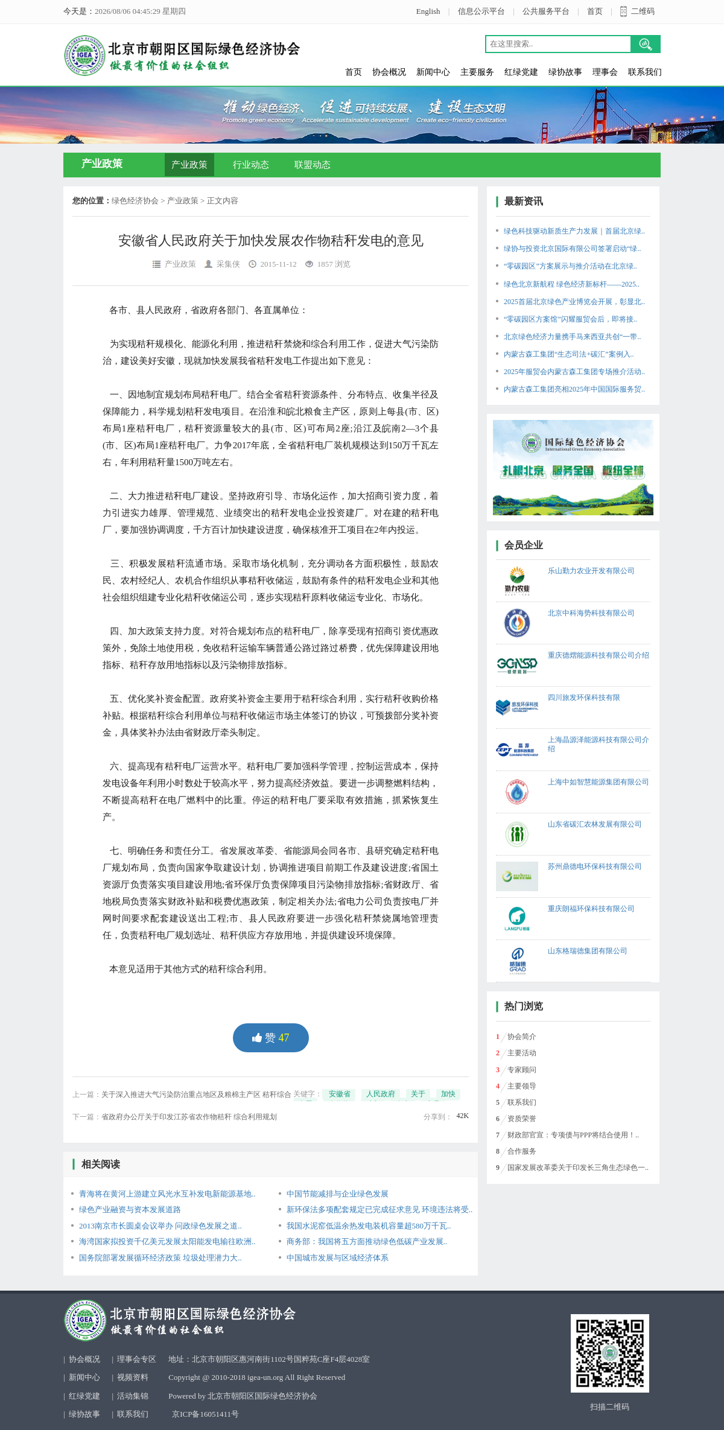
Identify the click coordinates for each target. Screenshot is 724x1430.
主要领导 (521, 1086)
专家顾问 (521, 1070)
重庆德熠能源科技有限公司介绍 (598, 655)
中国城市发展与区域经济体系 (338, 1257)
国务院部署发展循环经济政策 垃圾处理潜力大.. (160, 1257)
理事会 (605, 72)
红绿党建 (521, 72)
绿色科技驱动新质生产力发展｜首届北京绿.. (574, 231)
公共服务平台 (546, 11)
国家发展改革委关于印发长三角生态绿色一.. (578, 1167)
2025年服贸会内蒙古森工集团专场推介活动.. (574, 371)
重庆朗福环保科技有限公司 (591, 908)
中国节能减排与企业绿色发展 (338, 1193)
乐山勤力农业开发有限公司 (591, 571)
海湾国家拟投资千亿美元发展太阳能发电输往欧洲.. (167, 1241)
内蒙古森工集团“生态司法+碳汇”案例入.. (569, 354)
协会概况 (389, 72)
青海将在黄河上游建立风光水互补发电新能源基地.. (167, 1193)
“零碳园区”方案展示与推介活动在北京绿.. (570, 266)
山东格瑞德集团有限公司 (587, 951)
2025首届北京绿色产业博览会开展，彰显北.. (574, 301)
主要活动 (521, 1053)
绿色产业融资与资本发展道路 (130, 1209)
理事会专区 (136, 1359)
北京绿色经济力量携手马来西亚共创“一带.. (572, 336)
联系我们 (645, 72)
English (428, 11)
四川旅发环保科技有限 (584, 697)
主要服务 (477, 72)
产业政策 (189, 165)
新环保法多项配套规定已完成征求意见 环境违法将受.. (380, 1209)
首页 (595, 11)
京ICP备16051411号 (205, 1414)
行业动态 (251, 165)
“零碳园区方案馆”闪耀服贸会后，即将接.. (570, 319)
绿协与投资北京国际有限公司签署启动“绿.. (572, 248)
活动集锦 (132, 1395)
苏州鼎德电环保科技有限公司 (595, 866)
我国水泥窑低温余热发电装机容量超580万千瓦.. (369, 1225)
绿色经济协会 (135, 200)
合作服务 (521, 1151)
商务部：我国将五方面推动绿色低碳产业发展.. (367, 1241)
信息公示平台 (481, 11)
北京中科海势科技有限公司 (591, 613)
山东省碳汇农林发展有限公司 (595, 824)
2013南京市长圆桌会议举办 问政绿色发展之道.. (160, 1225)
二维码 (643, 11)
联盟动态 (312, 165)
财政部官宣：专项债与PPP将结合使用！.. (573, 1135)
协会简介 (521, 1036)
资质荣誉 (521, 1118)
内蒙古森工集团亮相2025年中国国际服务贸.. (574, 389)
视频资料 (132, 1377)
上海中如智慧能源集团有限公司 (598, 782)
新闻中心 (433, 72)
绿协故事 (565, 72)
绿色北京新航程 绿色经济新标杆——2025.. (572, 284)
